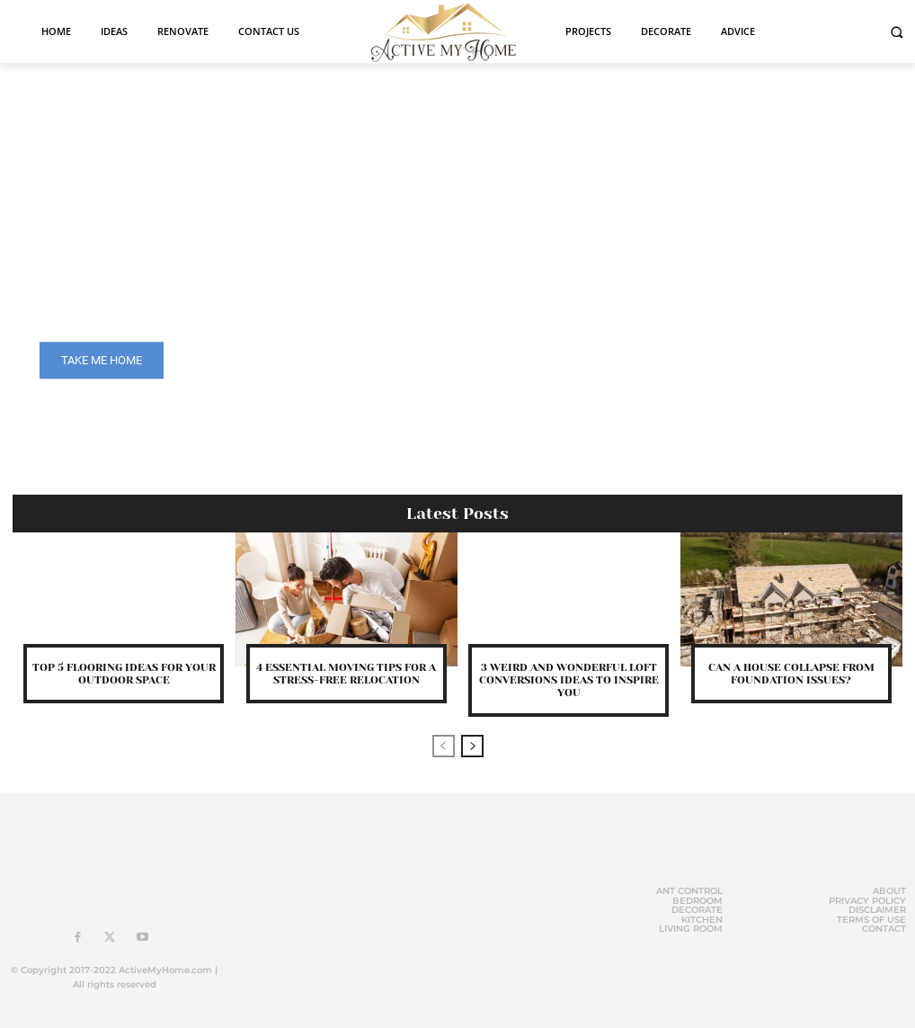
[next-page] (472, 746)
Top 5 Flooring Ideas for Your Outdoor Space (124, 673)
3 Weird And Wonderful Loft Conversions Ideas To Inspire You (569, 680)
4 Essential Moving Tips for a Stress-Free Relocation (346, 673)
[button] (896, 31)
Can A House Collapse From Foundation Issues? (791, 673)
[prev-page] (443, 746)
